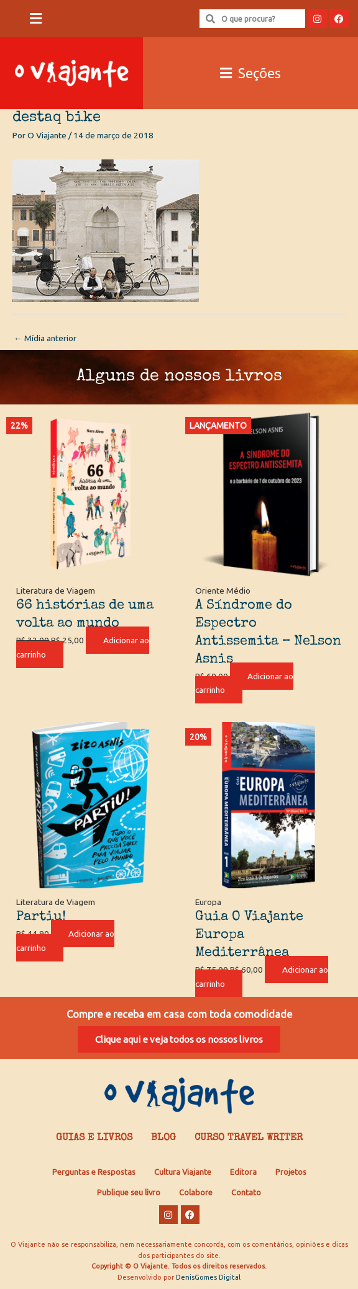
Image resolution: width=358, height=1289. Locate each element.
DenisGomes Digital (208, 1277)
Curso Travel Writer (249, 1138)
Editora (243, 1171)
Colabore (196, 1192)
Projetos (290, 1171)
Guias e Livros (94, 1138)
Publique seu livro (128, 1192)
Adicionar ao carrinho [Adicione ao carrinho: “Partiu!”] (65, 941)
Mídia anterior (45, 338)
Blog (163, 1138)
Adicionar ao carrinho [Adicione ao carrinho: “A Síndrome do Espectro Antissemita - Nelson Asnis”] (244, 683)
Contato (246, 1192)
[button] (35, 19)
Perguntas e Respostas (93, 1171)
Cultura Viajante (182, 1171)
